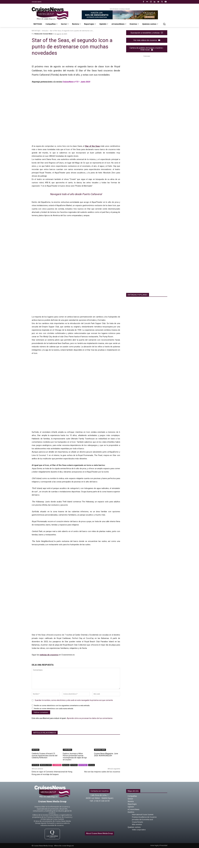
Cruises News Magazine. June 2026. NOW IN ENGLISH (106, 755)
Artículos (45, 31)
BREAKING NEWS (100, 750)
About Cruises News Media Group (99, 833)
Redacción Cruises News (44, 34)
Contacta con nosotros (99, 791)
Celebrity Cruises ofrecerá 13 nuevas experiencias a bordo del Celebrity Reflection (44, 756)
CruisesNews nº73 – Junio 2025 (76, 82)
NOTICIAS (35, 750)
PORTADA (74, 765)
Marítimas (66, 765)
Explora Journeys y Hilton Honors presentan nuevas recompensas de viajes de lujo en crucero (75, 757)
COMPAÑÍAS (67, 750)
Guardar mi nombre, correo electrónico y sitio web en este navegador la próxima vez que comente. (74, 700)
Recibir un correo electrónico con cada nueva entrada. (53, 708)
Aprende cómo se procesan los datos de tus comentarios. (90, 718)
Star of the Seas (92, 146)
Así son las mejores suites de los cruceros (102, 772)
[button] (164, 24)
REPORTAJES (36, 31)
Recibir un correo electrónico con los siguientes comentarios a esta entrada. (62, 705)
